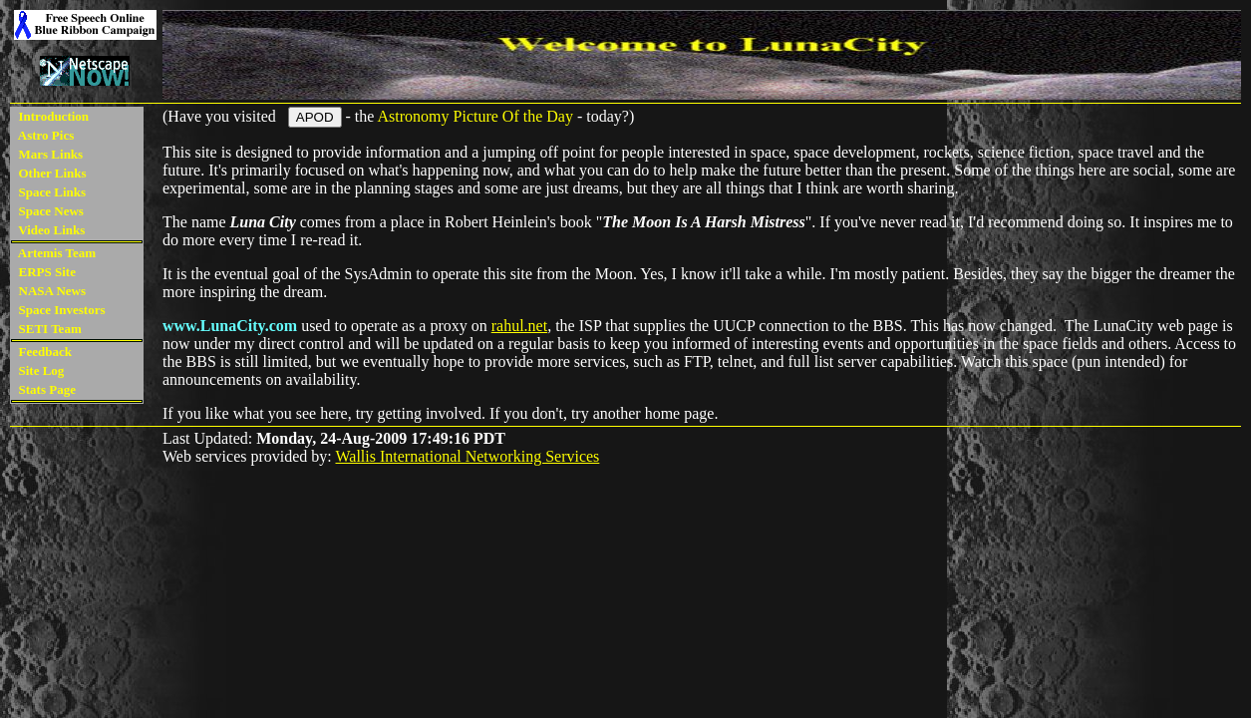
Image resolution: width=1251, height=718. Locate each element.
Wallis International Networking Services (467, 456)
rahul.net (519, 325)
